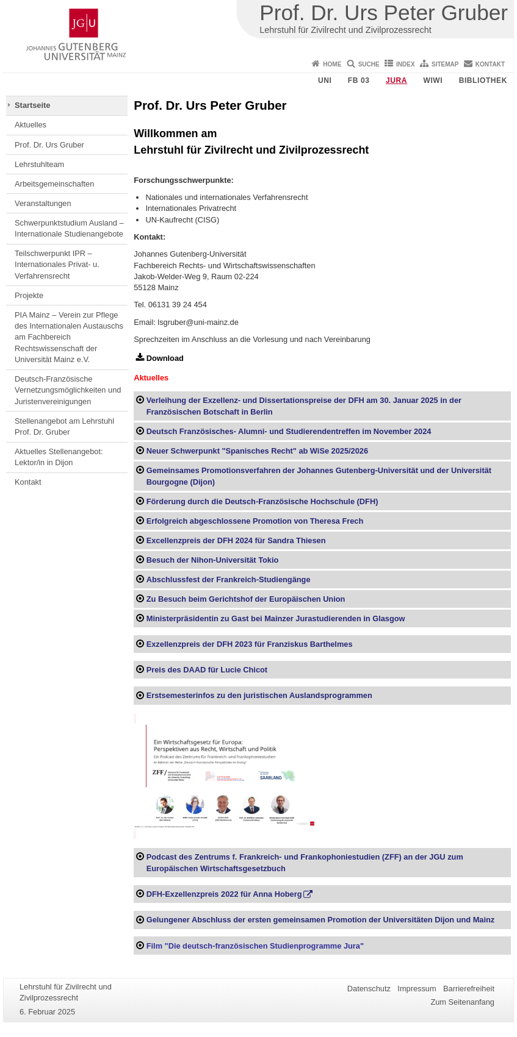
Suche (369, 64)
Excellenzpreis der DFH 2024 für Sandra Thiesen (236, 540)
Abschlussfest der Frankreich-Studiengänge (228, 579)
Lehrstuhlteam (39, 164)
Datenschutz (369, 988)
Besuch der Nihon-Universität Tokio (212, 560)
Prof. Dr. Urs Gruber (49, 144)
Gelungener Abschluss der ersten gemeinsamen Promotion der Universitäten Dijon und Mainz (320, 919)
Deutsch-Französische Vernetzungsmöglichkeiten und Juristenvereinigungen (68, 390)
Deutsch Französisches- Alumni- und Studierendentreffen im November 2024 (289, 431)
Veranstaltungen (43, 203)
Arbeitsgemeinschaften (54, 183)
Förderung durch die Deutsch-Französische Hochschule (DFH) (262, 501)
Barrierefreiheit (468, 988)
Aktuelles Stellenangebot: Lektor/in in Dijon (59, 457)
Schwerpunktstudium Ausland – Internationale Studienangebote (69, 228)
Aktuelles (30, 124)
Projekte (29, 295)
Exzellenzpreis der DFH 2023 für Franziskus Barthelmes (249, 644)
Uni (324, 80)
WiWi (433, 80)
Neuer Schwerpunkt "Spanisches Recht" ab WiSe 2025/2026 (257, 450)
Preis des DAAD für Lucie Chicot (206, 669)
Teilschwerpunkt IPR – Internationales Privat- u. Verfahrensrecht (57, 264)
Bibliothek (483, 80)
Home (332, 64)
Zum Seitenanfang (462, 1002)
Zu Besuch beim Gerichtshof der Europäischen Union (245, 599)
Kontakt (490, 64)
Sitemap (445, 64)
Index (405, 64)
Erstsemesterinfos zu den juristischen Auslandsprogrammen (259, 695)
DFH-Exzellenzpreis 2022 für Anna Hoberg (224, 894)
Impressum (416, 988)
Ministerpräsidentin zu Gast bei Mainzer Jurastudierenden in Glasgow (275, 618)
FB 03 (359, 80)
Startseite (32, 105)
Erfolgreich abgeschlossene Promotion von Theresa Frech (255, 521)
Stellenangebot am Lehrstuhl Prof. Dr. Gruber (64, 426)
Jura (396, 80)
